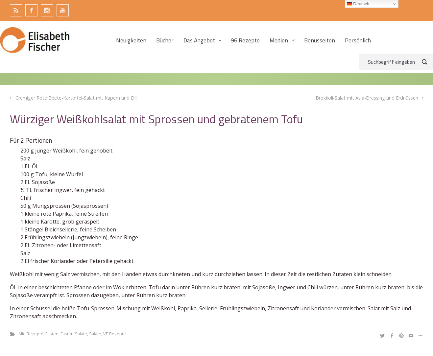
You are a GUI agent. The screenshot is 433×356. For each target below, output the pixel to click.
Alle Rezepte (30, 334)
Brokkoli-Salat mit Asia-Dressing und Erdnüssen (367, 98)
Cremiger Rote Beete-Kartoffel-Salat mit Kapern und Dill (76, 98)
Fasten (52, 334)
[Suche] (396, 62)
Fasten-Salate (73, 334)
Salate (95, 334)
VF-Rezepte (114, 334)
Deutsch (358, 4)
